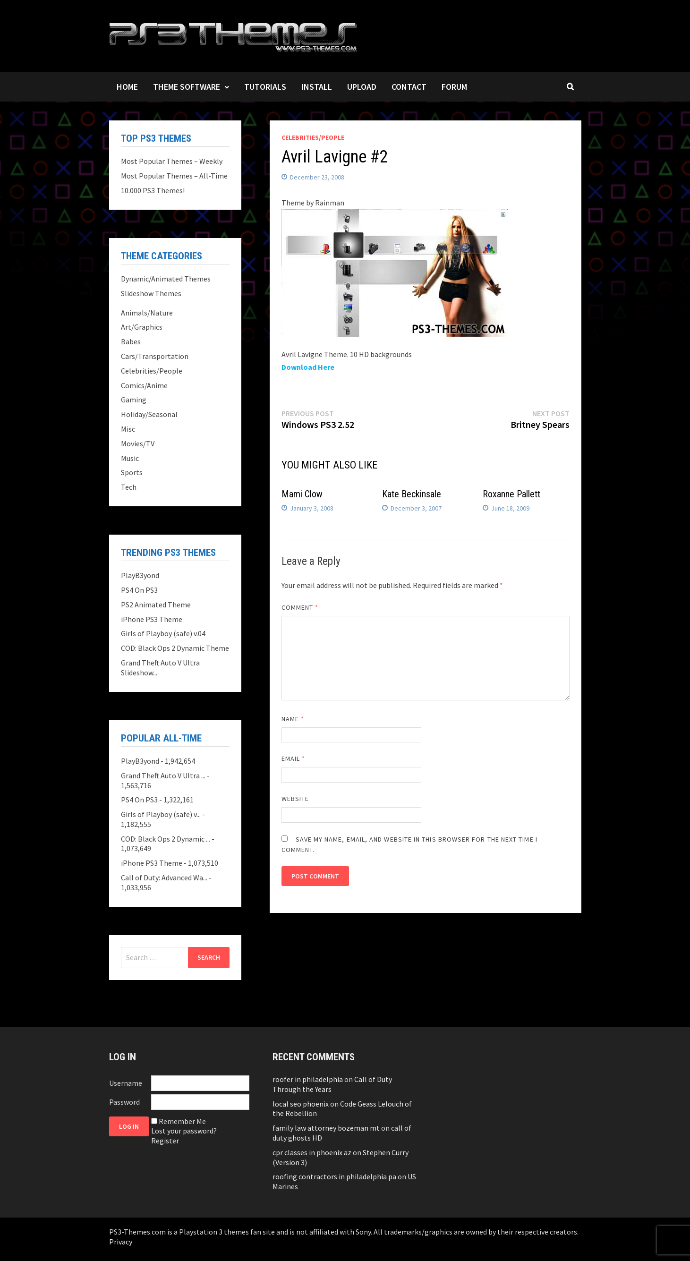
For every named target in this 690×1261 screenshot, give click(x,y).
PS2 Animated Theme (156, 604)
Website (295, 798)
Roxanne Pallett (511, 494)
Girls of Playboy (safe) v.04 (163, 633)
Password (124, 1102)
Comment (300, 607)
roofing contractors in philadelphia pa (334, 1176)
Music (130, 458)
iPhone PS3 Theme (151, 619)
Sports (132, 472)
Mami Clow (302, 494)
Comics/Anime (144, 385)
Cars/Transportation (154, 356)
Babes (131, 341)
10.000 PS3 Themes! (153, 190)
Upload (361, 86)
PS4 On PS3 (139, 590)
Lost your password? (184, 1130)
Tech (128, 487)
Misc (128, 429)
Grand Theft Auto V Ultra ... (163, 775)
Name (292, 719)
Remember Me (182, 1121)
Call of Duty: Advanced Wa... (164, 877)
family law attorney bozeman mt (326, 1128)
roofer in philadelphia (308, 1079)
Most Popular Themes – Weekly (171, 161)
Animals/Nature (147, 312)
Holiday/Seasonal (149, 414)
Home (127, 86)
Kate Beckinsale (411, 494)
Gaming (133, 399)
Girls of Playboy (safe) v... (161, 814)
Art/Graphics (141, 327)
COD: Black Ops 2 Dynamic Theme (175, 648)
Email (293, 758)
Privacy (120, 1241)
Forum (454, 86)
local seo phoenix (301, 1103)
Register (165, 1140)
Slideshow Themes (151, 293)
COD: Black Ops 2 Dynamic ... (165, 839)
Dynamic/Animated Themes (166, 278)
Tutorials (265, 86)
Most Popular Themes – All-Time (174, 175)
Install (316, 86)
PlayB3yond (140, 575)
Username (125, 1083)
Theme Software (186, 86)
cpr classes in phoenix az (312, 1152)
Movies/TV (137, 443)
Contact (409, 86)
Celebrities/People (312, 137)
